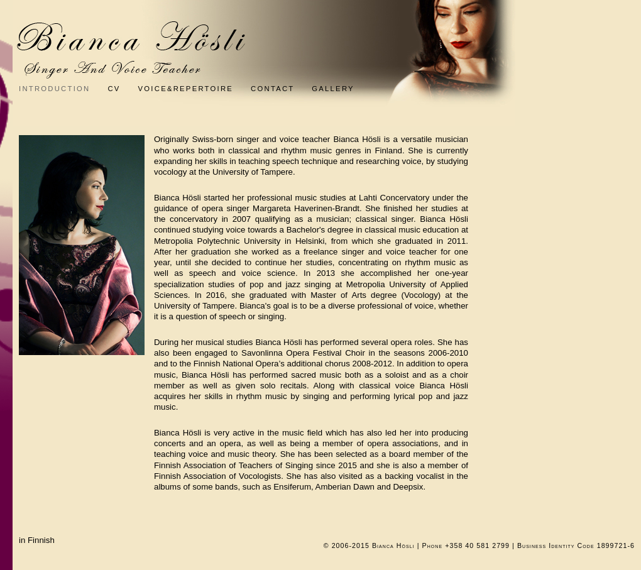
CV (113, 88)
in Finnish (37, 540)
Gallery (333, 88)
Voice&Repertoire (194, 88)
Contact (281, 88)
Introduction (54, 88)
